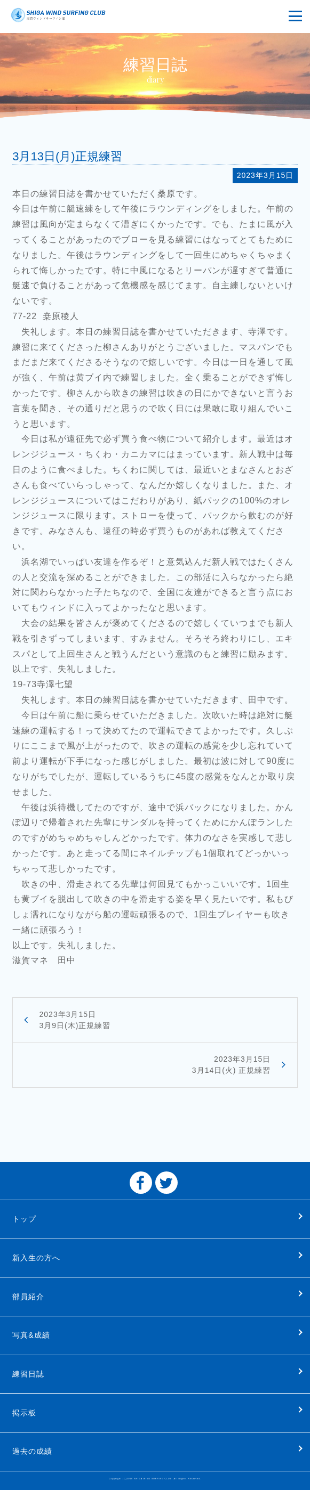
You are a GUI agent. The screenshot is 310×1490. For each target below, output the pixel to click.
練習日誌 (28, 1374)
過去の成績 (32, 1451)
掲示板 (24, 1412)
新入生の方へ (36, 1257)
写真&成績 (31, 1335)
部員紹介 (28, 1296)
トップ (24, 1219)
